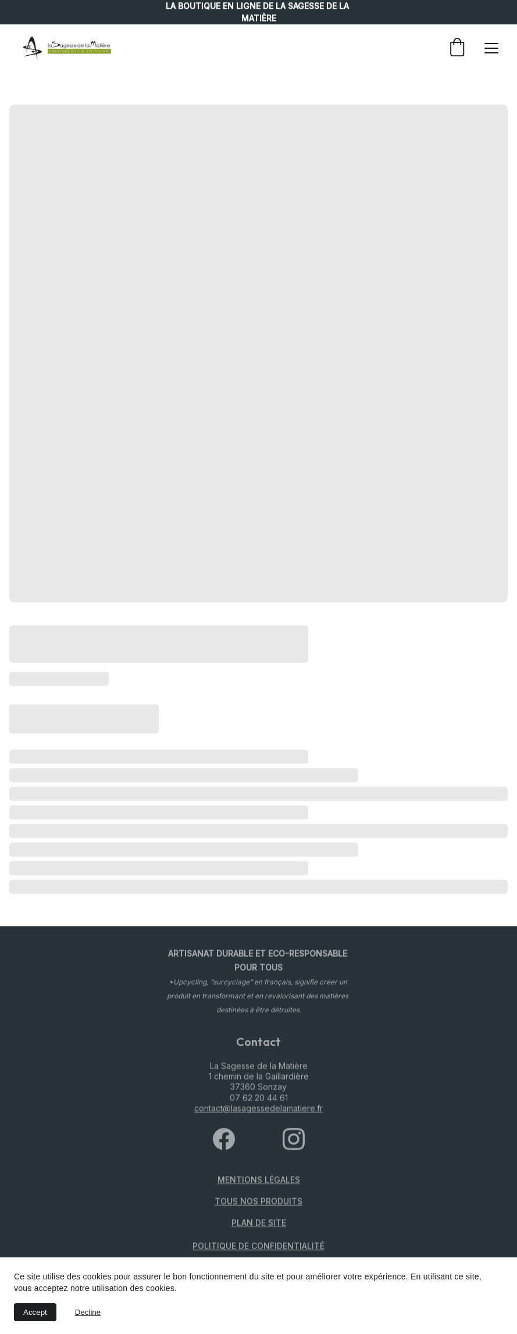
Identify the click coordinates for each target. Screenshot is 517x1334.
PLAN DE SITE (258, 1224)
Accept (35, 1312)
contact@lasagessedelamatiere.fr (258, 1112)
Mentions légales (259, 1181)
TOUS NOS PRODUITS (258, 1202)
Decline (88, 1312)
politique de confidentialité (258, 1247)
